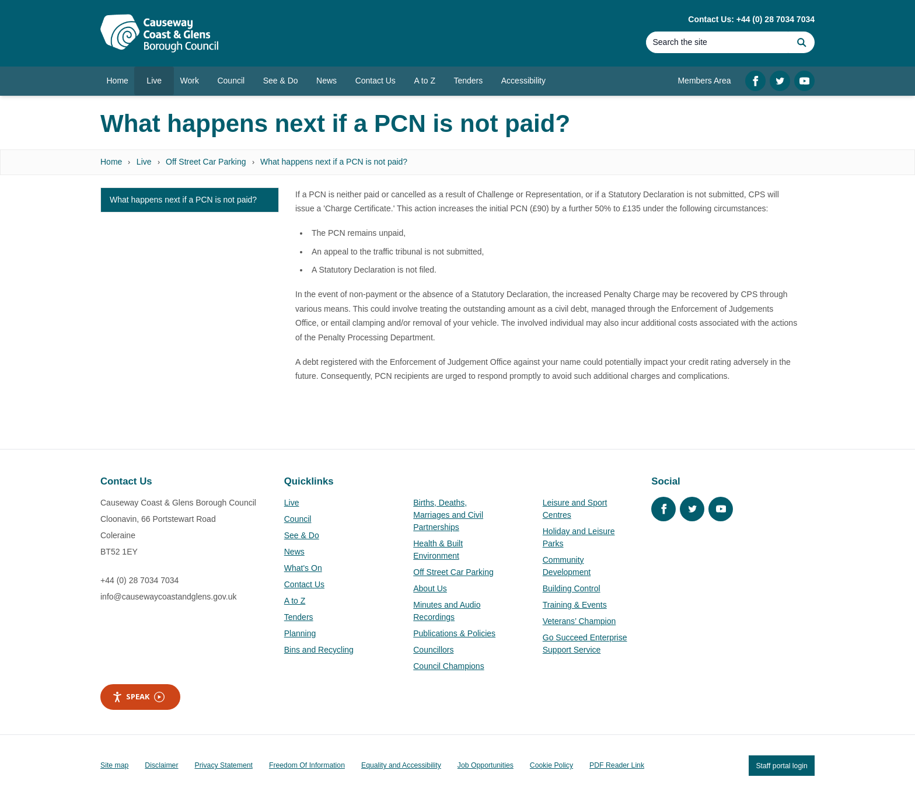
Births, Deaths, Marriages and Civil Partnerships (448, 515)
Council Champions (448, 666)
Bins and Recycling (319, 649)
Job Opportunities (486, 765)
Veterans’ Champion (579, 621)
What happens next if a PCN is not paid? (333, 161)
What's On (303, 568)
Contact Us (304, 584)
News (294, 551)
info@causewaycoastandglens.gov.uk (168, 596)
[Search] (717, 42)
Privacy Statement (224, 765)
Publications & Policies (454, 633)
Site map (114, 765)
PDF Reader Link (616, 765)
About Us (430, 588)
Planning (300, 633)
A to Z (295, 600)
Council (298, 519)
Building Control (571, 588)
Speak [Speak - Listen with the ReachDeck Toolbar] (138, 696)
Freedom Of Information (307, 765)
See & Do (301, 535)
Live (144, 161)
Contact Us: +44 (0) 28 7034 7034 (751, 19)
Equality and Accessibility (401, 765)
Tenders (298, 617)
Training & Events (575, 604)
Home (111, 161)
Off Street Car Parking (206, 161)
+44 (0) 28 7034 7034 (139, 580)
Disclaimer (161, 765)
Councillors (433, 649)
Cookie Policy (551, 765)
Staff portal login (781, 765)
